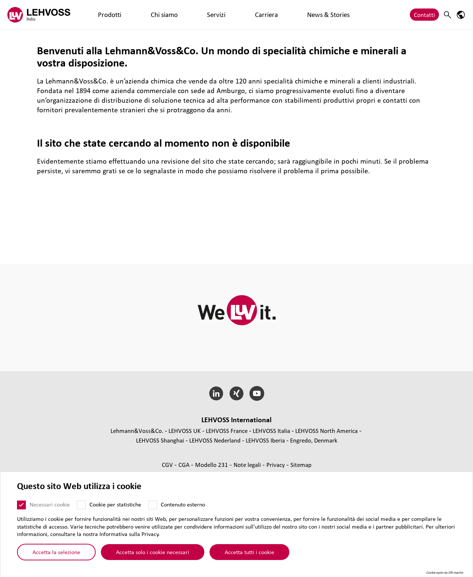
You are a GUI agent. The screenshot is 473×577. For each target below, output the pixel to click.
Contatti (424, 14)
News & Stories (222, 14)
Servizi (158, 14)
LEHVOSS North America (326, 430)
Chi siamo (129, 14)
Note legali (248, 464)
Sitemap (301, 464)
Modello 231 (212, 464)
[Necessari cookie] (21, 505)
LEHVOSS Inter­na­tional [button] (236, 420)
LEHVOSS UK (185, 430)
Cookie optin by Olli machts (444, 572)
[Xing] (237, 393)
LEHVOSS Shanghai (160, 440)
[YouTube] (256, 393)
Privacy (276, 464)
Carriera (185, 14)
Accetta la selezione (56, 552)
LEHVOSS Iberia (265, 440)
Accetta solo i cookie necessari (152, 552)
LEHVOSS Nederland (215, 440)
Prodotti (98, 14)
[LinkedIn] (216, 393)
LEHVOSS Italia (271, 430)
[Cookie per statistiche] (81, 505)
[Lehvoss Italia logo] (39, 14)
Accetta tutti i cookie (249, 552)
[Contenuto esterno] (152, 505)
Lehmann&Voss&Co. (136, 430)
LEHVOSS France (227, 430)
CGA (184, 464)
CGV (168, 464)
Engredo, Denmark (313, 440)
